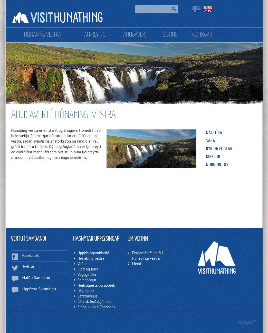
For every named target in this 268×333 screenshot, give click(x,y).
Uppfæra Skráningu (39, 288)
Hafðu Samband (36, 277)
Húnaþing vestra (91, 258)
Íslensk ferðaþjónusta (95, 301)
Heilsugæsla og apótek (96, 285)
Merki (136, 263)
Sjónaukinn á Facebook (96, 306)
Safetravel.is (88, 296)
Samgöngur (87, 279)
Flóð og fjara (88, 269)
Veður (82, 263)
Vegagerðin (87, 274)
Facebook (30, 255)
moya (246, 323)
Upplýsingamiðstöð (93, 252)
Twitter (28, 266)
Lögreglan (86, 290)
